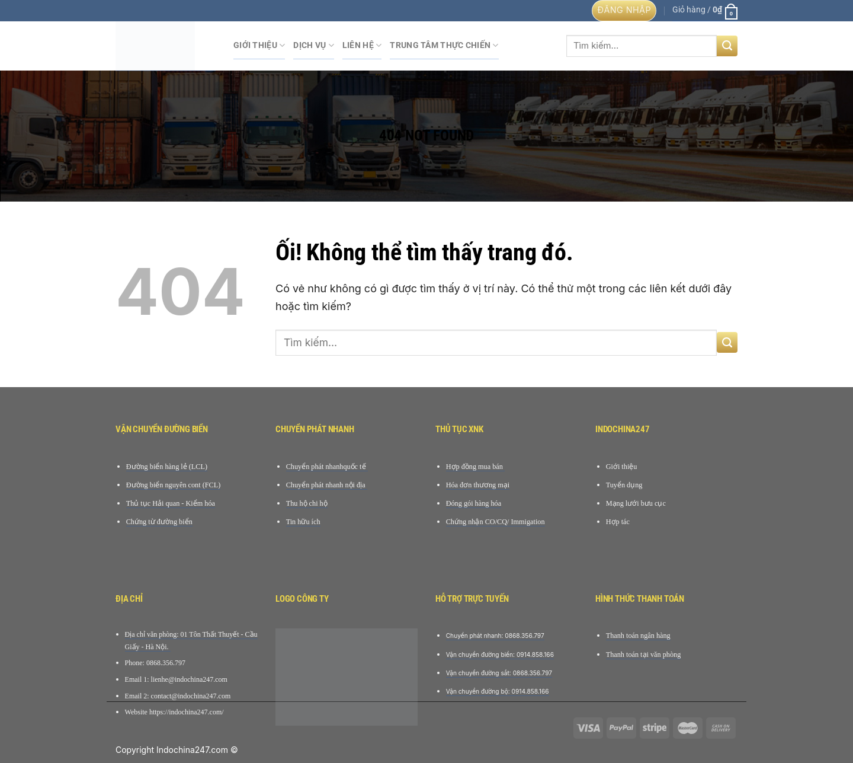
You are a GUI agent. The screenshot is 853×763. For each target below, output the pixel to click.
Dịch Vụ (313, 45)
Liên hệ (362, 45)
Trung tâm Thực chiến (444, 45)
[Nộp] (727, 46)
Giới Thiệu (259, 45)
